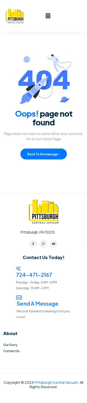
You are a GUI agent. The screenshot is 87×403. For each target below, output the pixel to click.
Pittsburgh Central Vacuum (56, 382)
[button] (48, 16)
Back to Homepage (43, 154)
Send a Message (37, 303)
